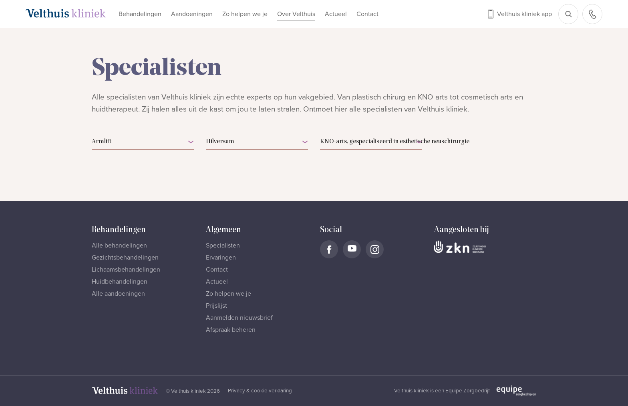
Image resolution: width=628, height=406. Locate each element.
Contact (367, 14)
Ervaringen (221, 258)
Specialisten (223, 246)
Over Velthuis (296, 14)
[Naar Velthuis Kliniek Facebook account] (329, 249)
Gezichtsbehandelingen (125, 258)
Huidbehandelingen (119, 282)
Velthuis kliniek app (524, 14)
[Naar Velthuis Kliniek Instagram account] (375, 249)
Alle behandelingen (119, 246)
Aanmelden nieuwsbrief (239, 318)
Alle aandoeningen (118, 294)
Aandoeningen (192, 14)
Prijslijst (216, 306)
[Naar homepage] (66, 13)
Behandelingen (140, 14)
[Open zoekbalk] (568, 14)
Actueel (336, 14)
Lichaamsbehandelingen (126, 270)
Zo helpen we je (245, 14)
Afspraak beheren (231, 330)
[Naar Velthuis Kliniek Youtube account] (352, 249)
